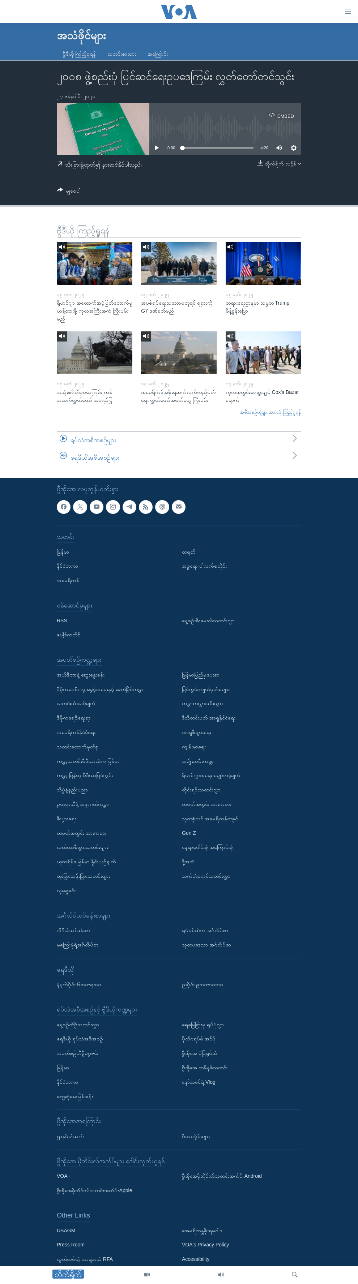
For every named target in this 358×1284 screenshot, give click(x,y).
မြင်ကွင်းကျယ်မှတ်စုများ (206, 689)
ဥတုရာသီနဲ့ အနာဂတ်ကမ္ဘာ (83, 804)
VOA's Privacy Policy (205, 1245)
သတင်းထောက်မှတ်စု (77, 747)
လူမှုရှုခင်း (66, 890)
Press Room (71, 1245)
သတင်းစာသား (121, 54)
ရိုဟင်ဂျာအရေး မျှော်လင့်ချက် (211, 775)
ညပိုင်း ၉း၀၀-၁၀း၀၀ (202, 985)
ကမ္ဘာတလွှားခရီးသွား (202, 704)
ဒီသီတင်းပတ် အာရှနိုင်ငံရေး (208, 718)
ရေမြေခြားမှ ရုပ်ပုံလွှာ (203, 1024)
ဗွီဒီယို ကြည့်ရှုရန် (79, 54)
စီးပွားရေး (66, 818)
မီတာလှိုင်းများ (196, 1136)
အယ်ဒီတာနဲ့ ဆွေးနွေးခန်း (81, 675)
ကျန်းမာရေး (194, 747)
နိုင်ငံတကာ (67, 566)
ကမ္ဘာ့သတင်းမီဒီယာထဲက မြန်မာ (88, 761)
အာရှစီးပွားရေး (196, 732)
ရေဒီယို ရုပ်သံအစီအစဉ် (80, 1039)
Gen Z (189, 833)
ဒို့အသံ (188, 861)
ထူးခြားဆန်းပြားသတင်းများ (83, 876)
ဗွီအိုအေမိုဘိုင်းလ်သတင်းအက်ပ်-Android (222, 1176)
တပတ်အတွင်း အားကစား (81, 833)
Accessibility (195, 1259)
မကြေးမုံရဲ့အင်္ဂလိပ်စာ (78, 945)
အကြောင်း (158, 54)
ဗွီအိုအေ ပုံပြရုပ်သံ (199, 1053)
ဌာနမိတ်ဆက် (70, 1136)
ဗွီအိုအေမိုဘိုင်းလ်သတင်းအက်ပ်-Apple (94, 1190)
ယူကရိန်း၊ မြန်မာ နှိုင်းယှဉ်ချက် (86, 861)
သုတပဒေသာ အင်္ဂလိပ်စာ (206, 945)
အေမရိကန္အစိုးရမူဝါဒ (202, 1230)
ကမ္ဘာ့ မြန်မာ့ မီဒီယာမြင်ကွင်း (85, 775)
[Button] (69, 192)
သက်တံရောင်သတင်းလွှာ (206, 876)
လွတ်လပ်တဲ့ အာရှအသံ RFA (85, 1259)
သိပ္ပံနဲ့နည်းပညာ (72, 790)
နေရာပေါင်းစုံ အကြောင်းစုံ (207, 847)
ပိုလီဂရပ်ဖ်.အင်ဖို (199, 1039)
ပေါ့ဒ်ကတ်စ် (69, 635)
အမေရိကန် (68, 580)
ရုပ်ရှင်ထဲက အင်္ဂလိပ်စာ (205, 930)
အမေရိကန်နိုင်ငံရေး (76, 732)
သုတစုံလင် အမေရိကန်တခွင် (210, 818)
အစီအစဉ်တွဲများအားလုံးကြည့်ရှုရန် (270, 412)
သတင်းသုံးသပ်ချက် (76, 704)
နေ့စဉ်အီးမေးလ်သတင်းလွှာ (208, 620)
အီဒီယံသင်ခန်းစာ (73, 930)
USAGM (66, 1230)
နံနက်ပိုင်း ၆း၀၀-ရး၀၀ (79, 985)
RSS (62, 620)
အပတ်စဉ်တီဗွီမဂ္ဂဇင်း (77, 1053)
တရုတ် (188, 552)
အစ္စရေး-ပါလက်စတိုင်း (204, 566)
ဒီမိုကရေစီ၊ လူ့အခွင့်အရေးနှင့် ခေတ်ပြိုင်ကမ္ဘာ (100, 689)
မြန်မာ (63, 552)
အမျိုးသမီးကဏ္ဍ (198, 761)
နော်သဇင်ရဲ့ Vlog (199, 1082)
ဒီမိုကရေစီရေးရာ (74, 718)
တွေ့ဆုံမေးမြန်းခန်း (75, 1096)
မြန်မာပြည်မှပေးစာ (201, 675)
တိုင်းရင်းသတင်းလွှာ (201, 790)
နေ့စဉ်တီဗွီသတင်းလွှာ (78, 1024)
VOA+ (64, 1176)
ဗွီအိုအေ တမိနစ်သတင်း (204, 1067)
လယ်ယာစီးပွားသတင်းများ (82, 847)
